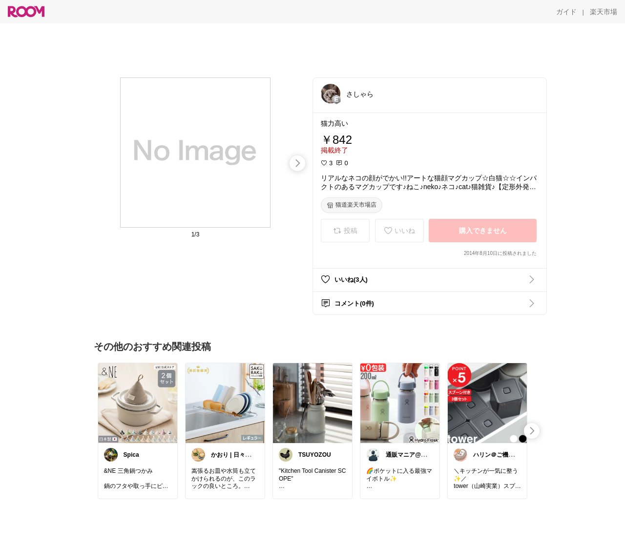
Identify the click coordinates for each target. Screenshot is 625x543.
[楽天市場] (603, 11)
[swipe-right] (297, 163)
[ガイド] (566, 11)
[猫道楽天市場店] (351, 205)
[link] (137, 402)
